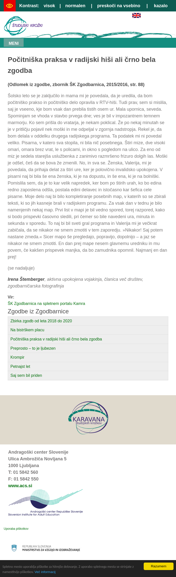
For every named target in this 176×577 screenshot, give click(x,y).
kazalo (161, 5)
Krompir (17, 357)
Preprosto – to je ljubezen (32, 348)
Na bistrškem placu (27, 330)
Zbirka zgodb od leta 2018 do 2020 (41, 321)
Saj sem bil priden (26, 375)
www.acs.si (20, 485)
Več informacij (45, 572)
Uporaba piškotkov (16, 528)
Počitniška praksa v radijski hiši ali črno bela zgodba (56, 339)
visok (49, 5)
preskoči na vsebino (118, 5)
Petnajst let (20, 366)
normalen (75, 5)
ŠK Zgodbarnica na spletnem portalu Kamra (46, 303)
